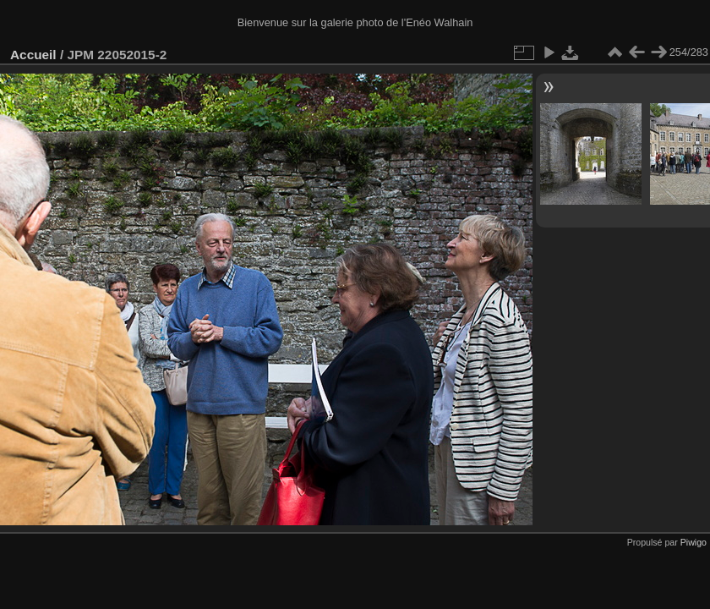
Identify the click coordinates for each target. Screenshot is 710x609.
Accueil (33, 54)
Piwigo (693, 542)
